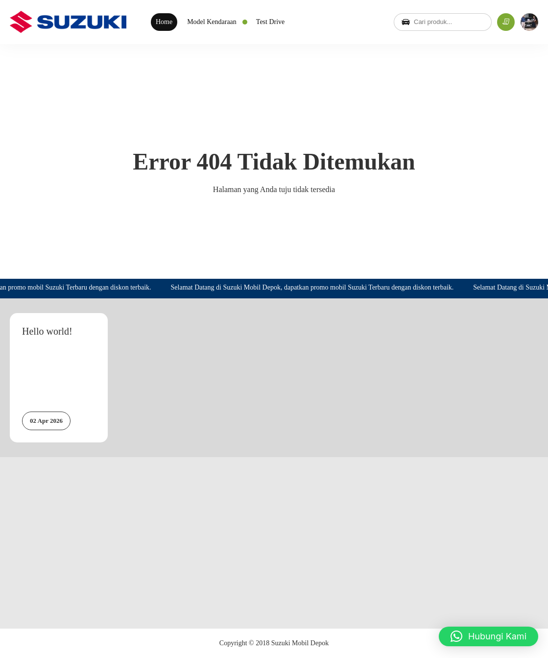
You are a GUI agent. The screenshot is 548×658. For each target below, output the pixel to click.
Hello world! (47, 331)
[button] (488, 636)
